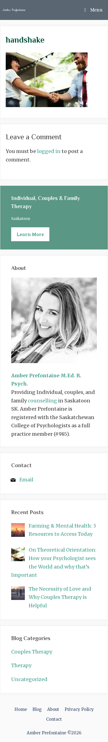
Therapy (21, 665)
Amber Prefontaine (14, 10)
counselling (42, 400)
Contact (54, 719)
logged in (49, 151)
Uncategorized (29, 679)
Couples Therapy (31, 652)
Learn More (30, 234)
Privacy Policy (79, 709)
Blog (37, 709)
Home (20, 709)
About (53, 709)
